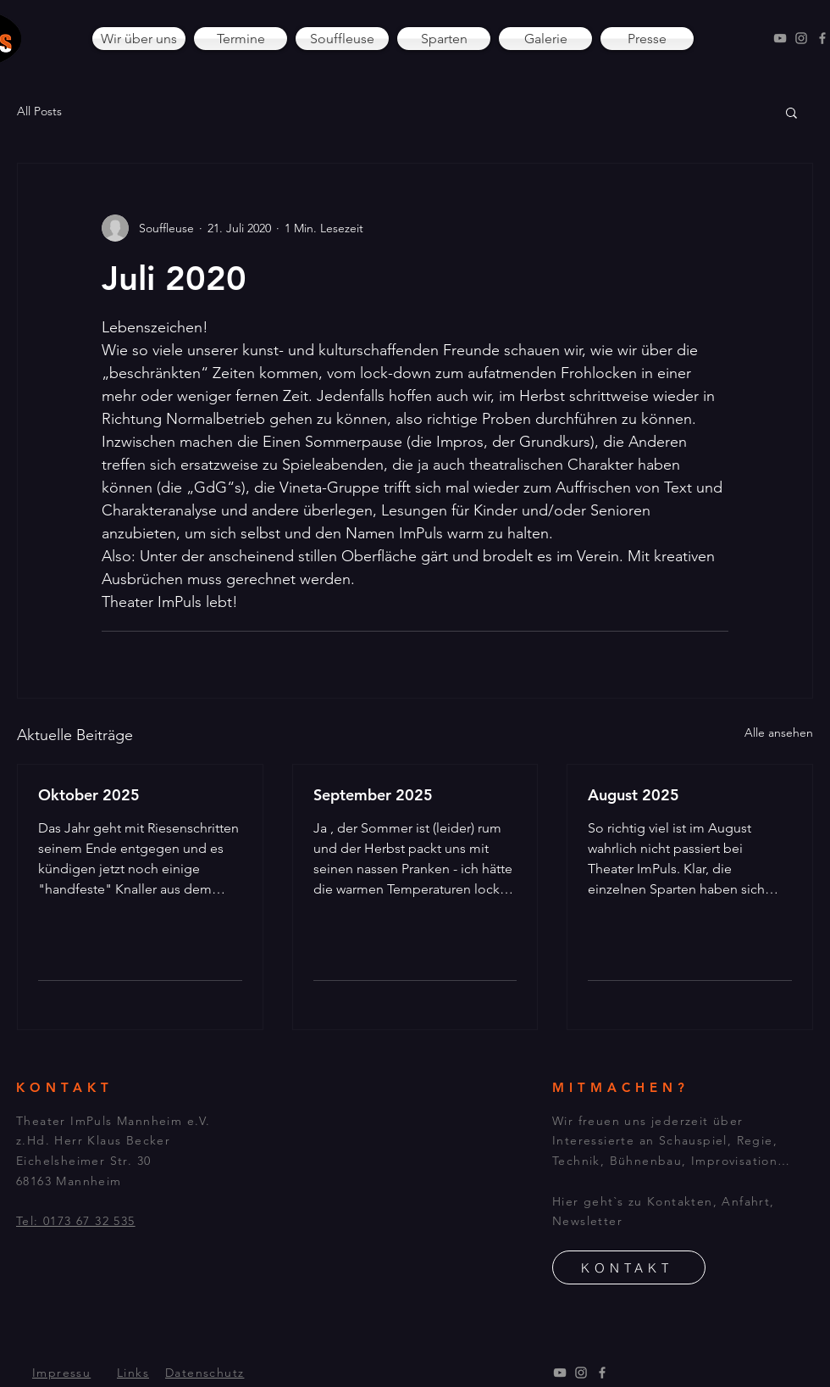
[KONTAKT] (629, 1267)
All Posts (39, 111)
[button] (791, 112)
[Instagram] (801, 38)
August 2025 (633, 795)
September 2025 (373, 795)
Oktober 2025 (89, 795)
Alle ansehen (778, 732)
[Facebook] (822, 38)
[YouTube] (780, 38)
